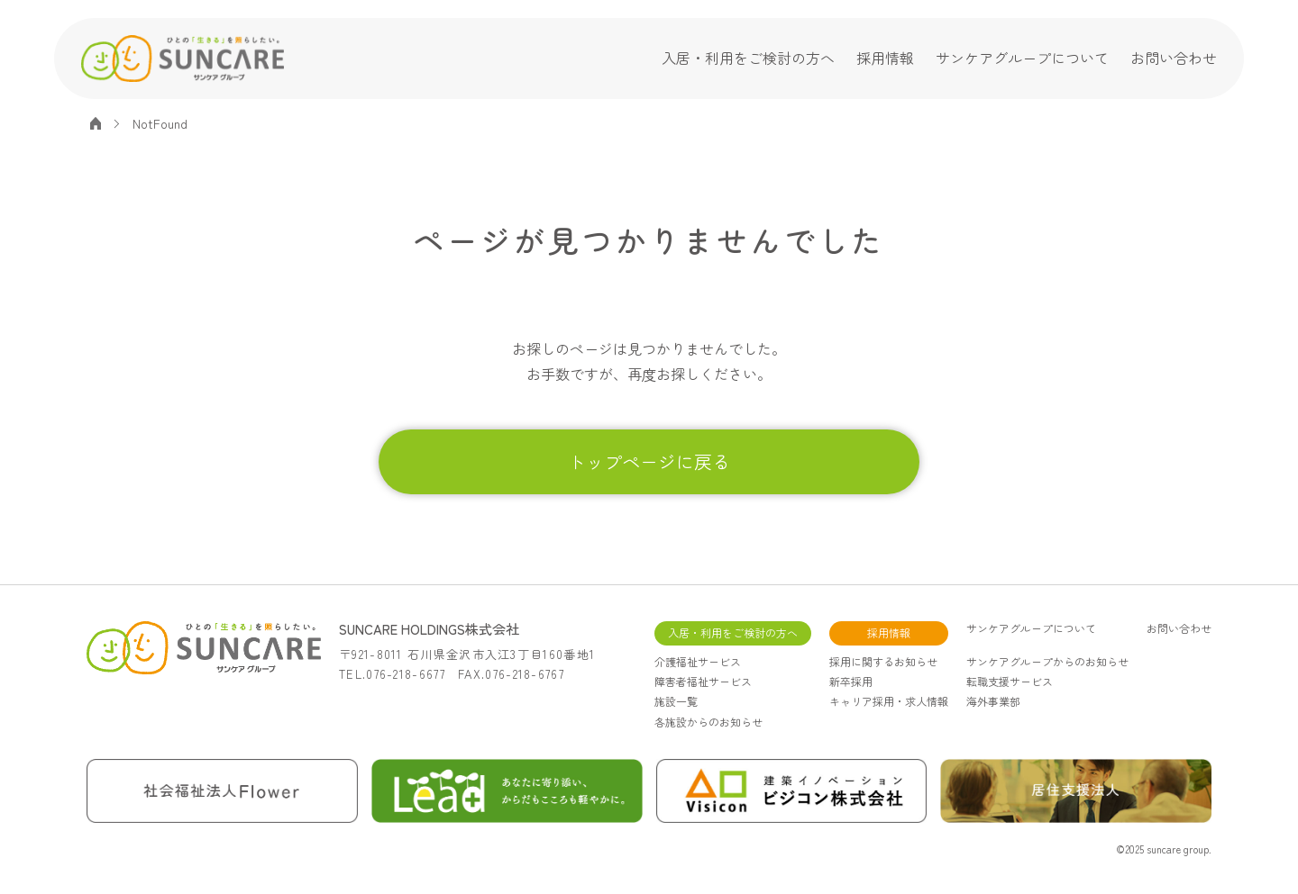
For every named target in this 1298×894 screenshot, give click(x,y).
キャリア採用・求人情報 (888, 701)
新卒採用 (851, 681)
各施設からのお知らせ (708, 721)
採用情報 (885, 57)
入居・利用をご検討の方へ (748, 57)
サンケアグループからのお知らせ (1047, 661)
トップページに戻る (649, 461)
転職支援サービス (1009, 681)
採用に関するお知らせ (883, 661)
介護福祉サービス (697, 661)
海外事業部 (993, 701)
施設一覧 (676, 701)
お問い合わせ (1173, 57)
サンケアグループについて (1022, 57)
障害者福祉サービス (703, 681)
